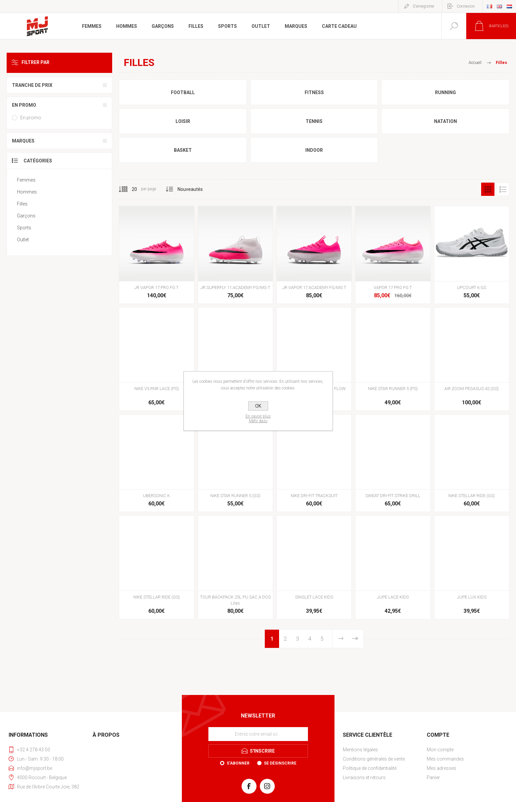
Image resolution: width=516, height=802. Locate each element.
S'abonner (238, 763)
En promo (24, 105)
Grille (487, 189)
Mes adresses (441, 768)
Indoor (314, 150)
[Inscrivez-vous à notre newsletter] (258, 734)
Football (183, 92)
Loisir (183, 121)
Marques (23, 140)
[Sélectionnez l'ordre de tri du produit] (190, 189)
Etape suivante (341, 639)
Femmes (26, 180)
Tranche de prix (32, 85)
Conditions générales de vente (374, 759)
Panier (433, 777)
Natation (445, 121)
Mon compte (440, 749)
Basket (183, 150)
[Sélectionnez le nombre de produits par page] (129, 189)
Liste (502, 189)
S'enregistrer (423, 6)
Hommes (27, 192)
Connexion (466, 6)
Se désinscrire (280, 763)
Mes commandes (445, 759)
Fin (354, 639)
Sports (24, 227)
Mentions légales (360, 749)
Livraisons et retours (364, 777)
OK (258, 406)
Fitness (314, 92)
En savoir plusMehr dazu (258, 418)
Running (445, 92)
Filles (22, 203)
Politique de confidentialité (370, 768)
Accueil (475, 62)
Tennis (314, 121)
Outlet (23, 239)
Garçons (26, 215)
